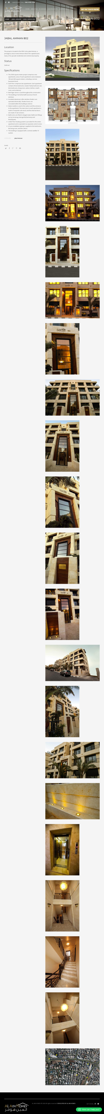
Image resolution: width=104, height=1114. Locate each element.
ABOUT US (34, 9)
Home (7, 19)
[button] (89, 1109)
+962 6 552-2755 (30, 2)
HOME (27, 9)
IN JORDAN (42, 9)
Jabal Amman (16, 19)
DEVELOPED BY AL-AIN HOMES (66, 1103)
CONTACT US (63, 9)
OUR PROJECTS (52, 9)
